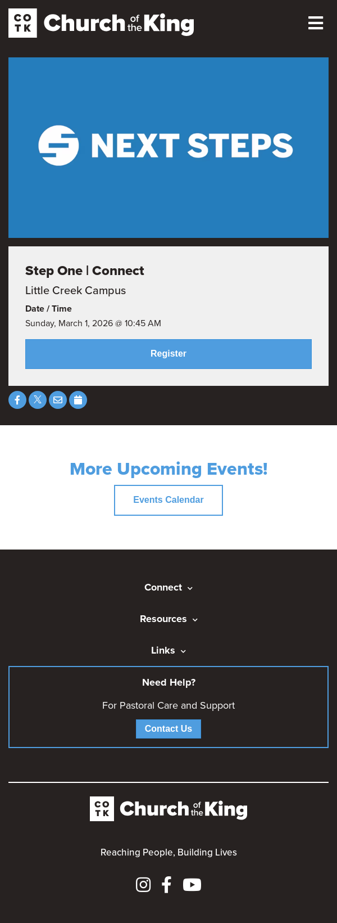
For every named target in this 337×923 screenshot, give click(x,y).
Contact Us (168, 728)
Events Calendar (168, 500)
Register (168, 353)
